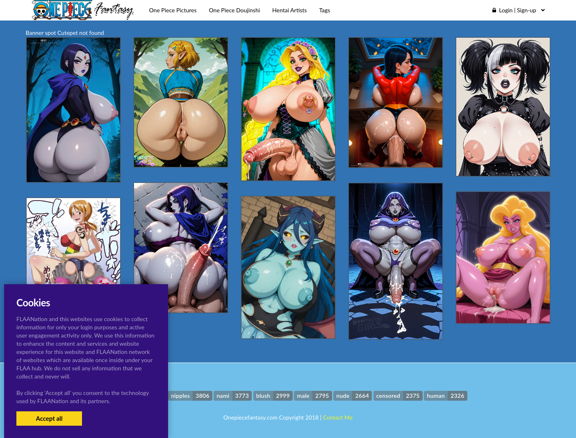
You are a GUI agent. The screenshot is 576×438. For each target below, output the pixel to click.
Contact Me (338, 417)
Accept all (49, 418)
